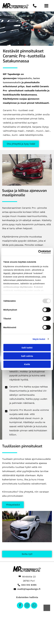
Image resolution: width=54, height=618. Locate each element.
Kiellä (27, 364)
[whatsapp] (34, 605)
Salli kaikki (27, 347)
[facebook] (20, 605)
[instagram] (27, 605)
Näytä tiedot (39, 339)
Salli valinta (27, 356)
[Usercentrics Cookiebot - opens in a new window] (38, 252)
